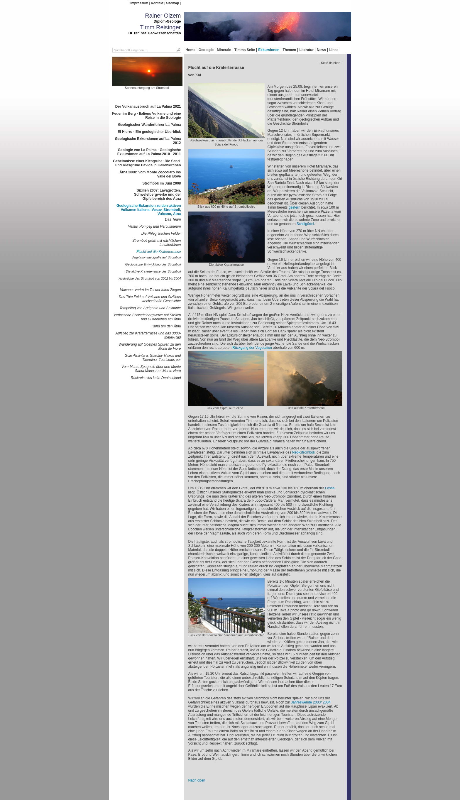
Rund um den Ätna (166, 326)
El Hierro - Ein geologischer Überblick (149, 132)
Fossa (330, 488)
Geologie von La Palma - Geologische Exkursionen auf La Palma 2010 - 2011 (149, 152)
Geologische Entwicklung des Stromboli (153, 264)
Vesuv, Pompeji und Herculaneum (154, 226)
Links (333, 50)
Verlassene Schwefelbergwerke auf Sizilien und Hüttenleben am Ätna (147, 317)
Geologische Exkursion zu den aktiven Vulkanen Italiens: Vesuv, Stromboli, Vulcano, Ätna (148, 210)
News (321, 50)
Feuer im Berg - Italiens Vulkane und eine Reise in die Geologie (146, 115)
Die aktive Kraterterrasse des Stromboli (153, 271)
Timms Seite (244, 50)
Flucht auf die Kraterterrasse (158, 252)
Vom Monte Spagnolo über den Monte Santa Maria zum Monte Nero (151, 369)
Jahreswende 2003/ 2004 (311, 702)
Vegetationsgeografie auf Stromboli (156, 257)
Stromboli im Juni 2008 (161, 183)
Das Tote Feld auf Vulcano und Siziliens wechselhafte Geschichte (150, 299)
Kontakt (157, 3)
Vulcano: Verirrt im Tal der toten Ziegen (150, 290)
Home (190, 50)
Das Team (173, 219)
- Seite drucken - (330, 63)
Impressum (139, 3)
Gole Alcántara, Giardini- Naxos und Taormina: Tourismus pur (153, 358)
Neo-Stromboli (303, 452)
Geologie (206, 50)
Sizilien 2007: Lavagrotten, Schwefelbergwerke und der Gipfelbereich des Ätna (157, 194)
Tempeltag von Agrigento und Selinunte (150, 308)
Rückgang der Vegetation (252, 348)
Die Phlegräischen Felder (161, 233)
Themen (289, 50)
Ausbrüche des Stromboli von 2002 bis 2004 (150, 278)
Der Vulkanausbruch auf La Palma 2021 (148, 106)
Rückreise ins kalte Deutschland (156, 378)
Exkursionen (268, 50)
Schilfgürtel (305, 224)
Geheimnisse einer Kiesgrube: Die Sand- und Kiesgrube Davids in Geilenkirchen (147, 163)
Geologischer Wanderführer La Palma (149, 125)
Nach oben (196, 780)
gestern (294, 207)
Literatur (306, 50)
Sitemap (172, 3)
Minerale (224, 50)
